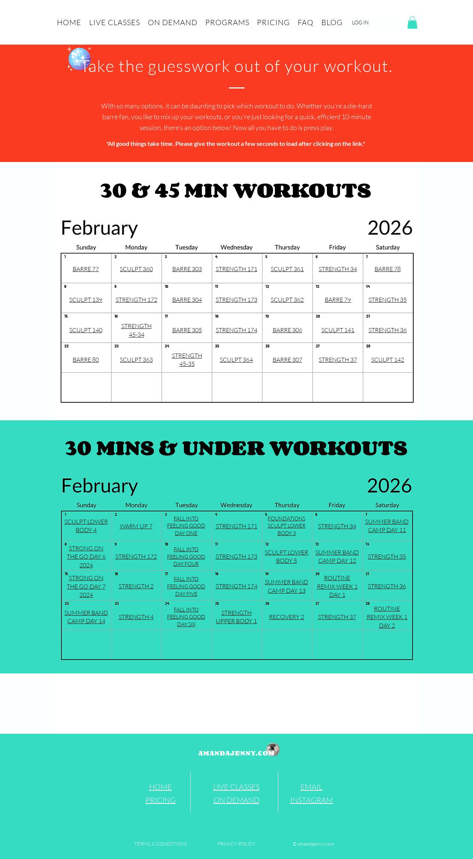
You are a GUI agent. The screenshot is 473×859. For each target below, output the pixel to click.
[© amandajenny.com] (313, 843)
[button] (412, 22)
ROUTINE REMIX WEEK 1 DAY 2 (387, 617)
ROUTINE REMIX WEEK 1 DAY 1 (337, 586)
